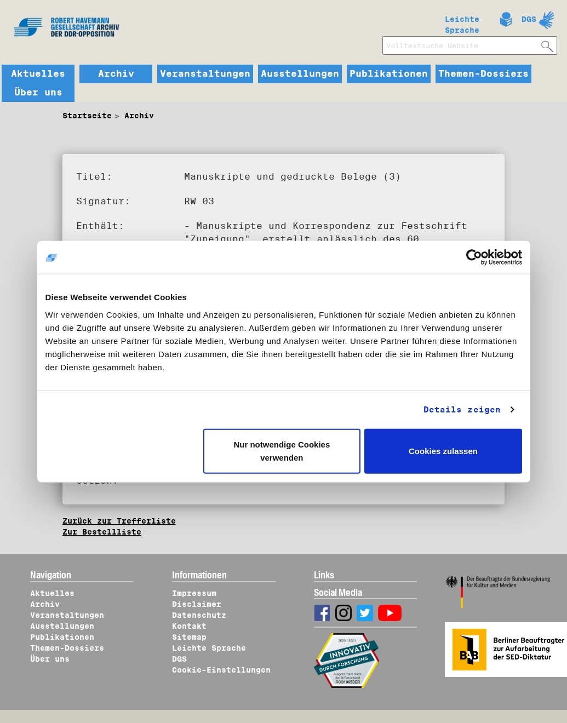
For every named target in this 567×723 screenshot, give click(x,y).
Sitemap (189, 637)
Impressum (194, 593)
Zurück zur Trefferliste (119, 521)
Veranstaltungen (205, 73)
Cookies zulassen (443, 450)
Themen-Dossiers (483, 73)
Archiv (116, 73)
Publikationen (389, 73)
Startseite (87, 115)
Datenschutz (199, 615)
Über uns (38, 92)
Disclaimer (196, 604)
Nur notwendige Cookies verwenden (281, 450)
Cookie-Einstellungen (221, 669)
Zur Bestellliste (101, 531)
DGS (529, 19)
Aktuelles (38, 73)
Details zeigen (462, 410)
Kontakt (189, 626)
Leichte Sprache (462, 22)
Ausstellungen (300, 73)
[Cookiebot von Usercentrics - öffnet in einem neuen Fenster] (474, 257)
